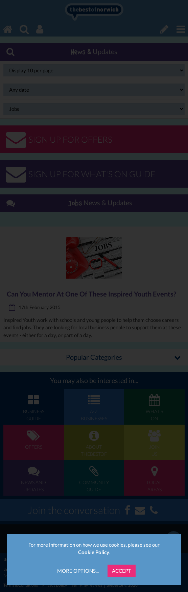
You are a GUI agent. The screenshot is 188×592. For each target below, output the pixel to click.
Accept (121, 571)
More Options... (78, 571)
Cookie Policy (93, 552)
